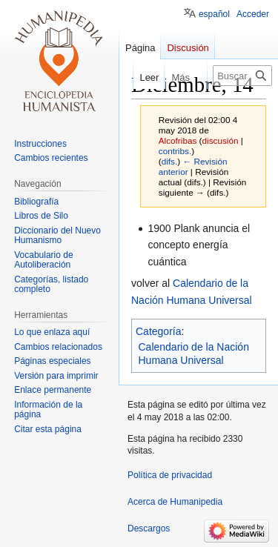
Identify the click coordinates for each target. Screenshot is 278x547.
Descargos (149, 528)
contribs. (175, 151)
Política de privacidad (170, 475)
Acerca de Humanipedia (175, 502)
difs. (170, 161)
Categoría (158, 331)
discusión (220, 140)
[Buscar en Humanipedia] (242, 75)
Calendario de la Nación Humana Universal (194, 353)
